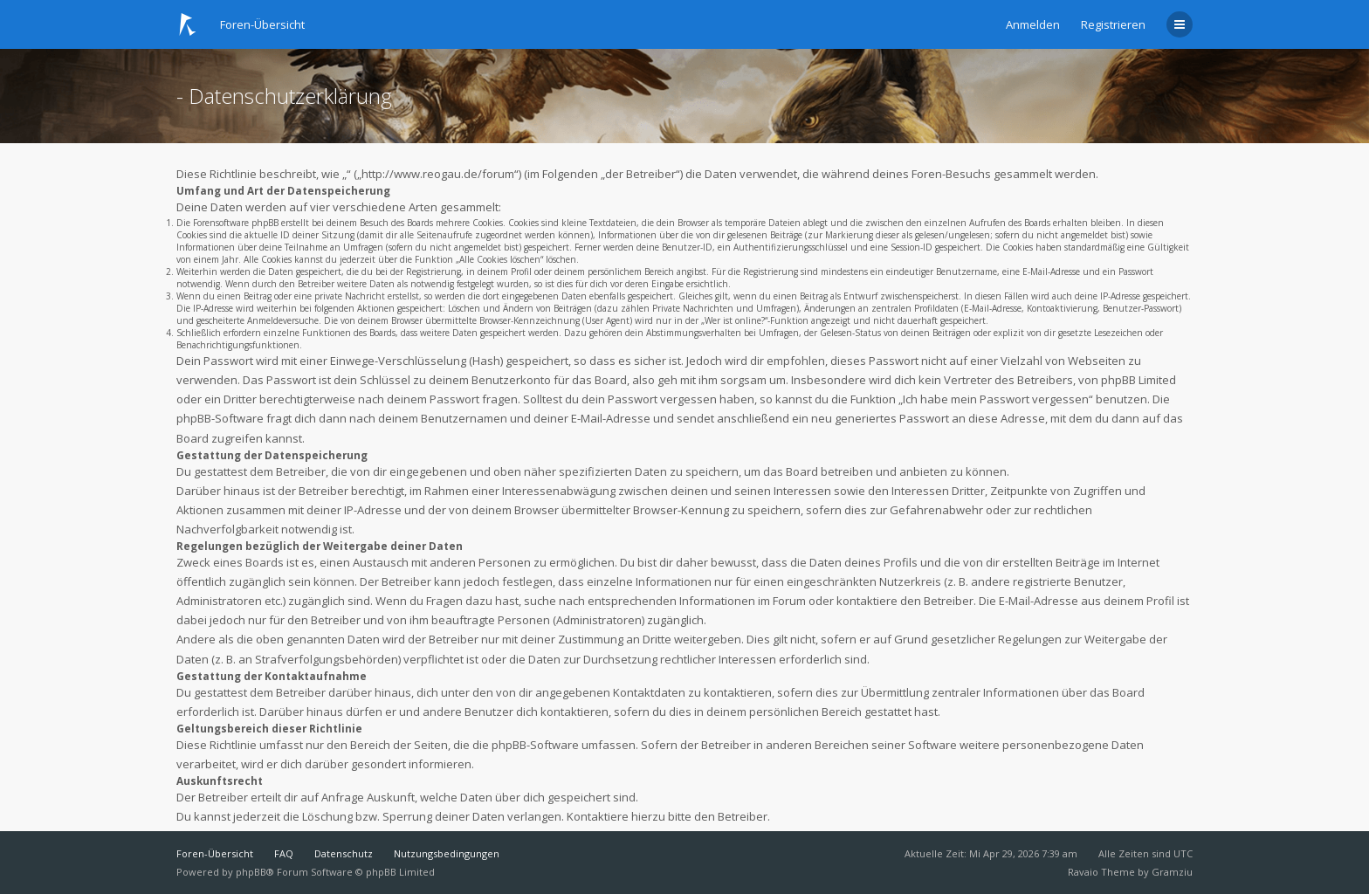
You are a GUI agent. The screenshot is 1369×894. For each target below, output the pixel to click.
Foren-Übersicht (214, 853)
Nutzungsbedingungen (446, 853)
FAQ (283, 853)
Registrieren (1113, 24)
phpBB (251, 871)
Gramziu (1172, 871)
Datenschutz (343, 853)
